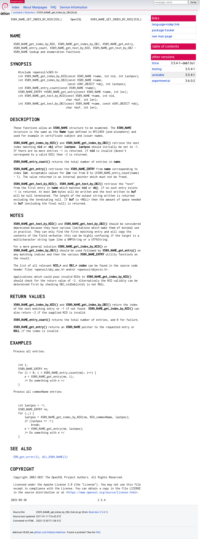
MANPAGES (17, 1)
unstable (17, 12)
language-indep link (165, 24)
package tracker (163, 30)
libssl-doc (30, 12)
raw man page (162, 36)
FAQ (53, 7)
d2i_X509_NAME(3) (54, 457)
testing (157, 69)
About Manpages (35, 7)
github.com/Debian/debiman (50, 532)
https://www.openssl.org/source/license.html (102, 492)
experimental (161, 81)
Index (16, 7)
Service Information (73, 7)
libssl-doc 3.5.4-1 (98, 512)
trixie (155, 63)
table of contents (165, 46)
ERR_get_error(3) (26, 457)
